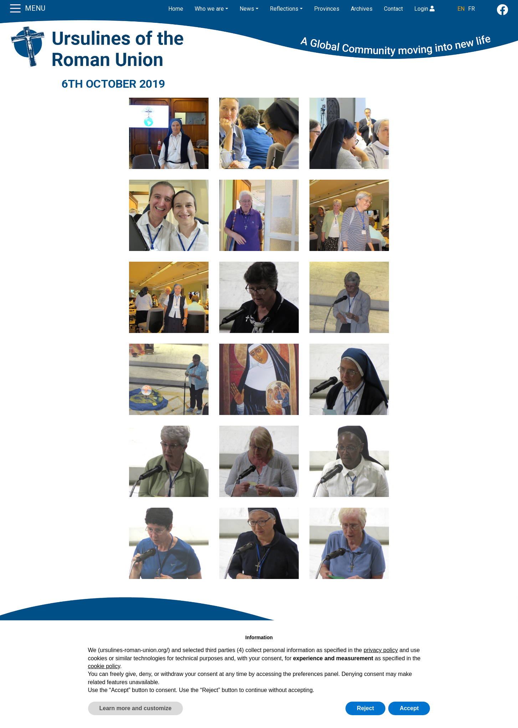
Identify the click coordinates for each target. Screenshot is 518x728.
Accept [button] (409, 708)
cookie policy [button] (104, 666)
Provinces (326, 8)
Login (424, 8)
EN (461, 8)
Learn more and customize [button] (135, 708)
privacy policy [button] (381, 650)
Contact (393, 8)
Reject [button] (365, 708)
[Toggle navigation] (15, 8)
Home (175, 8)
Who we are (209, 8)
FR (471, 8)
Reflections (284, 8)
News (247, 8)
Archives (362, 8)
